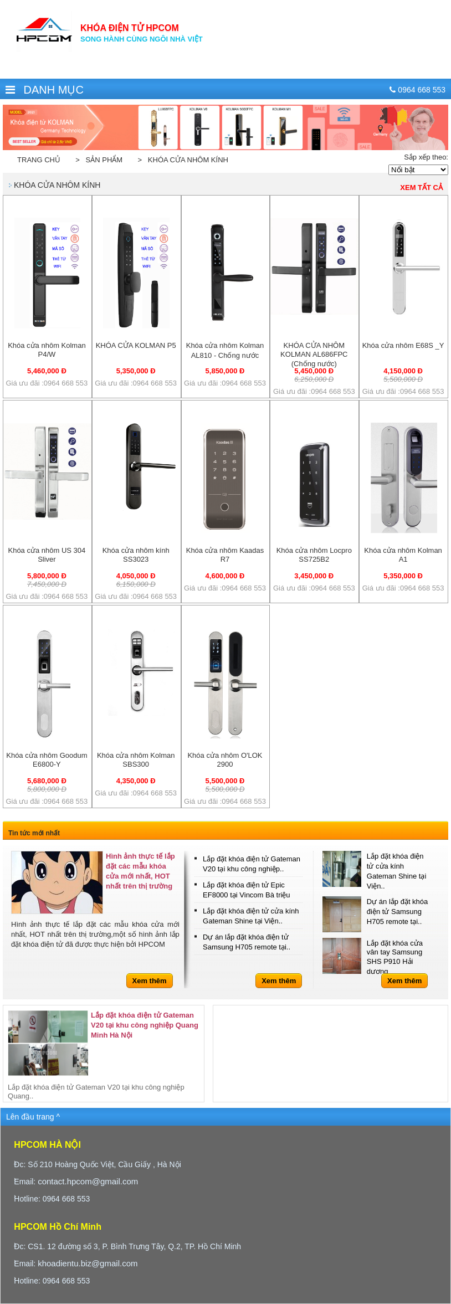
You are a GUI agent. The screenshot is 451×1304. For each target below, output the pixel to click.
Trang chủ (38, 160)
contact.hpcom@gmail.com (88, 1181)
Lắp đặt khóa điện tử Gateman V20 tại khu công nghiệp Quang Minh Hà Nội (144, 1025)
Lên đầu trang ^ (33, 1116)
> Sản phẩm (96, 160)
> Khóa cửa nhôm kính (181, 160)
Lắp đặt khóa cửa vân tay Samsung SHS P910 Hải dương (395, 957)
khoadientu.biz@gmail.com (87, 1263)
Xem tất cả (421, 187)
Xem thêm (149, 981)
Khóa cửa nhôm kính (57, 185)
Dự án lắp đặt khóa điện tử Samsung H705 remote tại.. (397, 911)
